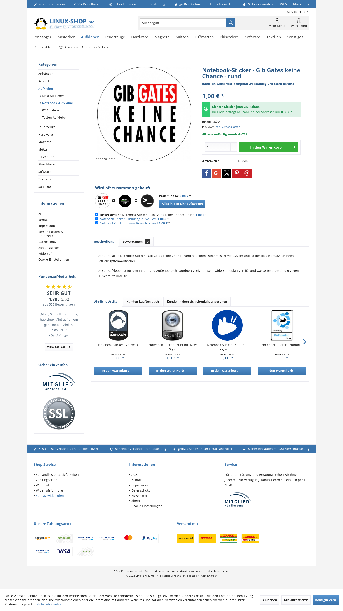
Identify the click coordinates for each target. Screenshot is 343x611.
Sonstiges (45, 186)
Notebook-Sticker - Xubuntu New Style (173, 347)
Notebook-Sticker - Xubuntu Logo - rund (227, 347)
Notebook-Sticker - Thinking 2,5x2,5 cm (128, 219)
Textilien (44, 179)
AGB (41, 214)
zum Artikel (58, 346)
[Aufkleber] (90, 37)
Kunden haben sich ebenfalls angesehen (197, 301)
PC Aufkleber (51, 110)
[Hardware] (139, 37)
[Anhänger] (43, 37)
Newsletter (139, 495)
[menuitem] (296, 11)
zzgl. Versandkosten (228, 127)
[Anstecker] (66, 37)
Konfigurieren (325, 600)
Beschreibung (104, 241)
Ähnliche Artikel (106, 301)
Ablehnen (269, 600)
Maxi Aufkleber (52, 96)
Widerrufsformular (49, 490)
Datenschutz (47, 242)
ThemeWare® (208, 576)
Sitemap (137, 501)
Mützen (43, 149)
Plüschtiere (46, 164)
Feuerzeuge (46, 127)
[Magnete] (162, 37)
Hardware (45, 134)
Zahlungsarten (49, 248)
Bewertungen (136, 241)
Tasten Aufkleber (54, 117)
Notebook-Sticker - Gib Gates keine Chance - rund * (153, 215)
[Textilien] (273, 37)
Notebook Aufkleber (57, 103)
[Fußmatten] (204, 37)
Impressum (46, 226)
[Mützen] (182, 37)
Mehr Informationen (51, 604)
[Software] (252, 37)
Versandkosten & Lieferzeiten (50, 234)
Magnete (44, 142)
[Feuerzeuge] (115, 37)
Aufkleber (45, 88)
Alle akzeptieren (296, 600)
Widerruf (44, 253)
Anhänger (45, 74)
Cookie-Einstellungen (53, 259)
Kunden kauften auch (142, 301)
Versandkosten (181, 571)
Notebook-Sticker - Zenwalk (118, 345)
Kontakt (43, 220)
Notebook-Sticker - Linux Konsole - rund (129, 223)
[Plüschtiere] (229, 37)
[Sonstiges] (295, 37)
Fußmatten (46, 157)
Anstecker (45, 81)
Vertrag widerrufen (50, 495)
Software (44, 172)
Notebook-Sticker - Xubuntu (282, 345)
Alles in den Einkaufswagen (182, 204)
